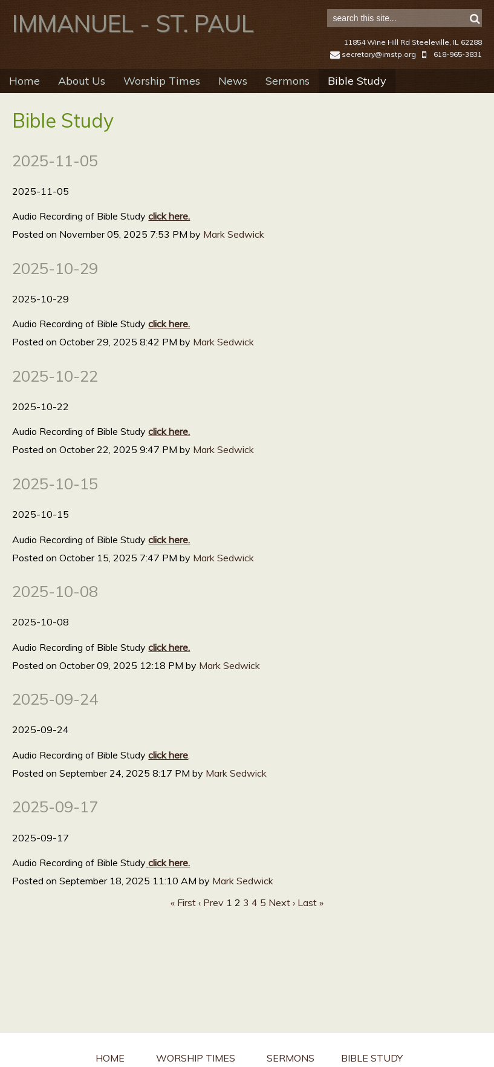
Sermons (287, 100)
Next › (281, 922)
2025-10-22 (55, 395)
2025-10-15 (55, 502)
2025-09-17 (55, 825)
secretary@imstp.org (373, 73)
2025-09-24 (55, 718)
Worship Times (161, 100)
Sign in (464, 13)
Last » (310, 922)
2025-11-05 (55, 179)
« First (183, 922)
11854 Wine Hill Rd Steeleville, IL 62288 (413, 61)
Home (24, 100)
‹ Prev (211, 922)
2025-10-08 (55, 610)
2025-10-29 (55, 287)
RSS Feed (461, 135)
